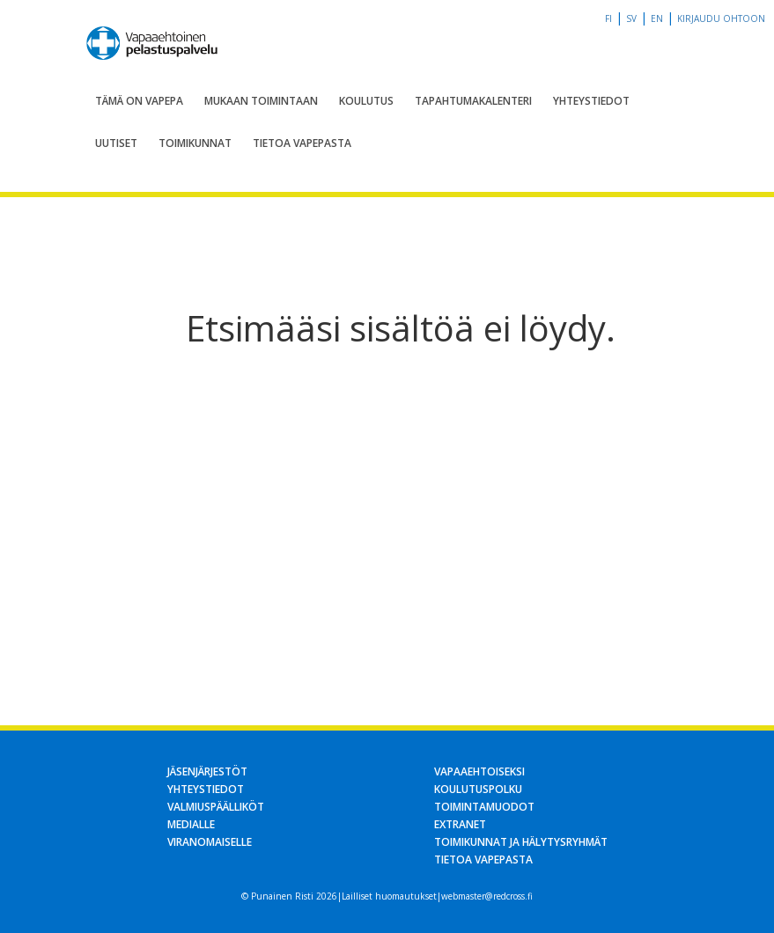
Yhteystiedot (591, 100)
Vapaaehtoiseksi (479, 771)
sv (631, 18)
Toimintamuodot (484, 806)
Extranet (460, 824)
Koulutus (366, 100)
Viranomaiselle (209, 841)
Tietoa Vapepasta (302, 143)
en (657, 18)
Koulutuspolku (478, 789)
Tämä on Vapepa (139, 100)
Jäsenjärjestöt (207, 771)
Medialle (191, 824)
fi (608, 18)
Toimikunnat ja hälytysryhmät (521, 841)
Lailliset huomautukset (389, 896)
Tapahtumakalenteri (473, 100)
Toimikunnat (195, 143)
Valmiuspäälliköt (215, 806)
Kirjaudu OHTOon (721, 18)
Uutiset (116, 143)
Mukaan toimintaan (261, 100)
